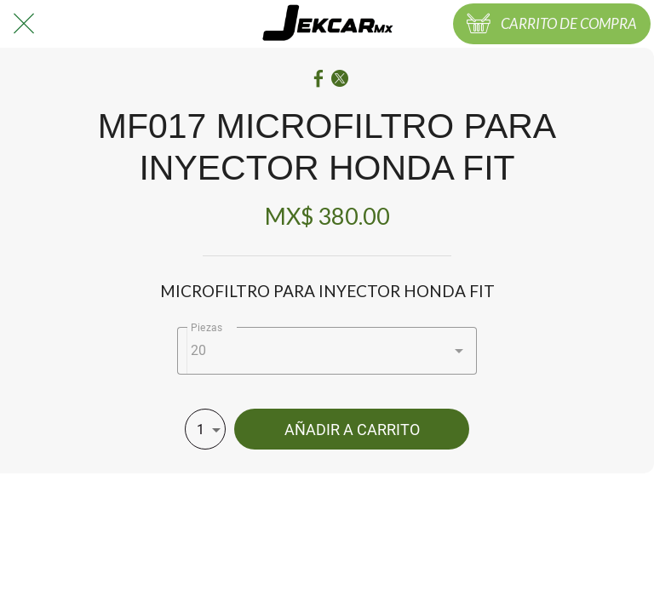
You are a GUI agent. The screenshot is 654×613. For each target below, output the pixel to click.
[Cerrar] (24, 24)
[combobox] (327, 351)
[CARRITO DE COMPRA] (552, 23)
